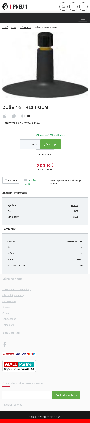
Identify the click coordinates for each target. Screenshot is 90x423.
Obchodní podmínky (13, 295)
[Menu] (82, 18)
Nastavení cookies (12, 404)
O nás (5, 313)
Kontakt (6, 307)
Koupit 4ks (45, 154)
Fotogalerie (8, 325)
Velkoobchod (9, 319)
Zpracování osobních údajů (16, 289)
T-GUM (74, 205)
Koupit (50, 144)
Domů (5, 27)
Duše (13, 27)
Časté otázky (9, 301)
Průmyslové (25, 27)
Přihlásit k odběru (66, 395)
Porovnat (10, 180)
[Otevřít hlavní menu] (63, 6)
